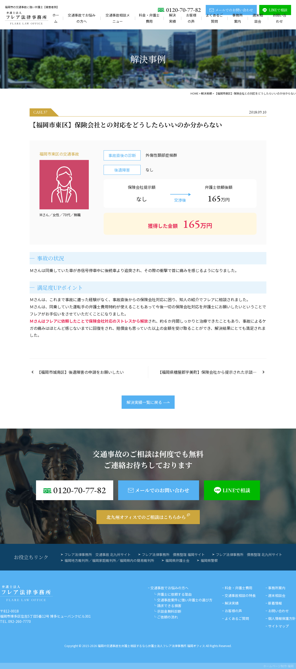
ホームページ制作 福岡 (278, 666)
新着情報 (275, 603)
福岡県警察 (209, 560)
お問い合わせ (279, 18)
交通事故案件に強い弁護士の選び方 (184, 599)
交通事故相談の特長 (240, 595)
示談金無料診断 (169, 611)
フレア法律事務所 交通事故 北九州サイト (97, 554)
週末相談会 (258, 18)
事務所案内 (237, 18)
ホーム (55, 18)
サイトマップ (278, 626)
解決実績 (172, 18)
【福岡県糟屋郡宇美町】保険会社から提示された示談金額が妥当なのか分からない (212, 372)
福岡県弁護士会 (177, 560)
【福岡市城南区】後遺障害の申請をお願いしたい (80, 372)
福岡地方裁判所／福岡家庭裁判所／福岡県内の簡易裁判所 (109, 560)
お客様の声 (191, 18)
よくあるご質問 (214, 18)
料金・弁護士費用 (149, 18)
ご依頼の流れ (167, 616)
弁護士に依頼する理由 (174, 594)
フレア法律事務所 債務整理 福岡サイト (173, 554)
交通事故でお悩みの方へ (81, 18)
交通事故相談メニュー (118, 18)
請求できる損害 (169, 605)
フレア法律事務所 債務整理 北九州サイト (249, 554)
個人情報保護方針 (282, 618)
